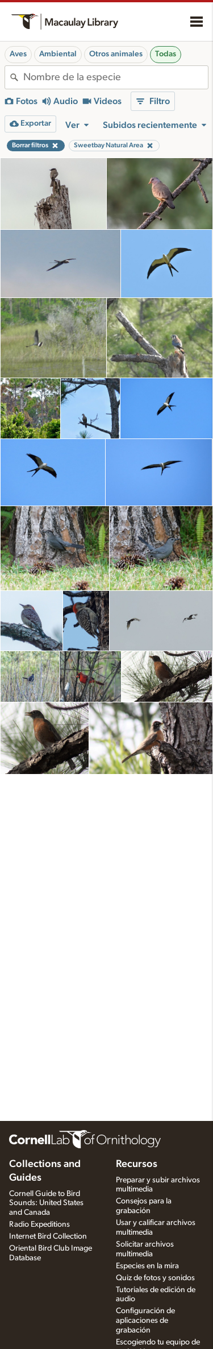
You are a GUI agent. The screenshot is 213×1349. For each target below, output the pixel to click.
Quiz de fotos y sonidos (155, 1278)
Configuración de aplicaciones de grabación (145, 1320)
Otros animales (116, 54)
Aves (18, 54)
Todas (165, 54)
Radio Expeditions (39, 1224)
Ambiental (58, 54)
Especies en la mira (147, 1266)
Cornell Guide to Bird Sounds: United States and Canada (46, 1203)
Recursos (136, 1164)
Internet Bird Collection (48, 1236)
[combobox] (115, 77)
